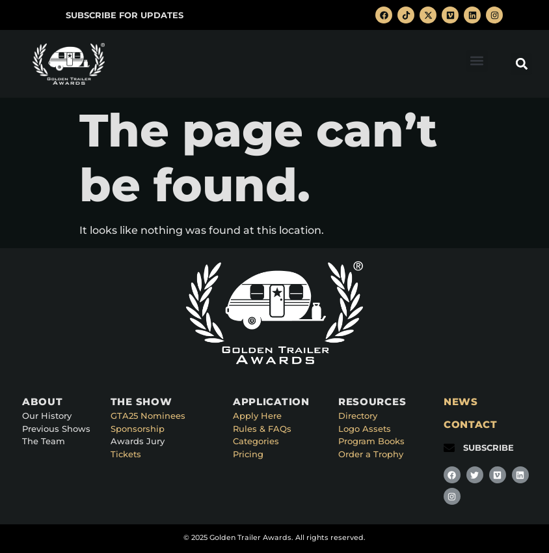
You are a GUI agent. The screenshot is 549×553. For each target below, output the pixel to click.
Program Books (371, 441)
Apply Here (257, 415)
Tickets (126, 454)
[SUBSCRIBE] (449, 447)
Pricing (248, 454)
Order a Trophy (370, 454)
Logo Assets (364, 428)
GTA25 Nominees (148, 415)
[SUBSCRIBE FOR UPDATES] (51, 15)
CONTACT (471, 424)
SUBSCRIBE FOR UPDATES (124, 15)
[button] (477, 61)
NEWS (461, 401)
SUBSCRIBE (488, 447)
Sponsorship (138, 428)
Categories (256, 441)
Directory (357, 415)
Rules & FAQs (262, 428)
